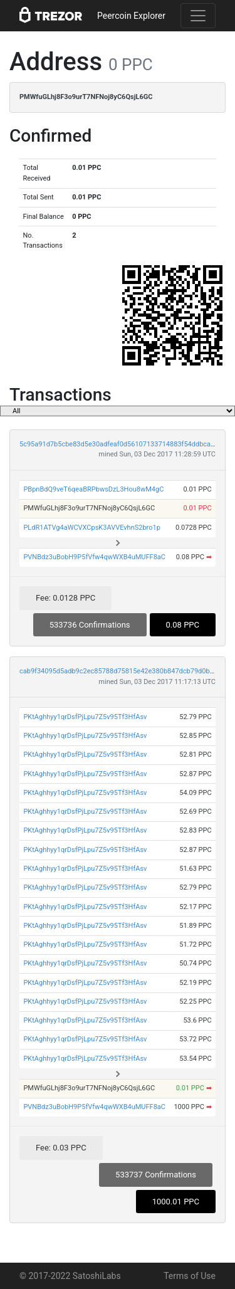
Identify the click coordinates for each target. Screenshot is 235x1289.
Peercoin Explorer (131, 16)
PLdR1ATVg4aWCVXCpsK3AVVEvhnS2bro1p (91, 527)
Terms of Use (190, 1276)
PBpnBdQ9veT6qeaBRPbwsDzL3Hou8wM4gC (93, 489)
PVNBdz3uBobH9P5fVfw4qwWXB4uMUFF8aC (94, 557)
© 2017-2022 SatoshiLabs (70, 1276)
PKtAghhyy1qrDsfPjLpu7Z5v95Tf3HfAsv (85, 717)
